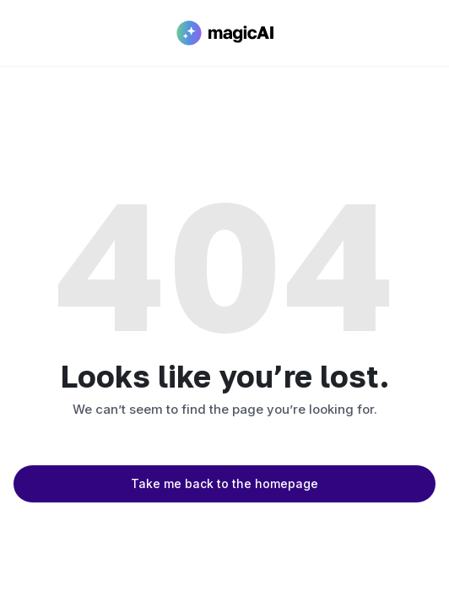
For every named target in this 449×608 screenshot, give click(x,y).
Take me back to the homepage (224, 483)
